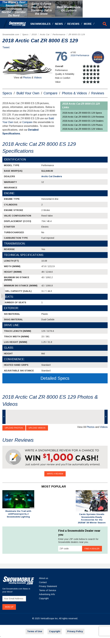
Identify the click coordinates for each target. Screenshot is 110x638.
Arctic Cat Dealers (51, 176)
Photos (27, 77)
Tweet (6, 47)
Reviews (73, 23)
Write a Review (55, 474)
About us (43, 578)
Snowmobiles (40, 23)
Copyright (44, 598)
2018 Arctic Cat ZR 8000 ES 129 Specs (82, 113)
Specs (25, 34)
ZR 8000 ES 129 (76, 34)
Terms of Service (47, 590)
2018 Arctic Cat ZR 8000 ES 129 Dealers (83, 121)
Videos (38, 77)
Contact (43, 582)
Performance (59, 34)
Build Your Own (27, 93)
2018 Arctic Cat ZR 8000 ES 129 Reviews (83, 116)
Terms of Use (34, 631)
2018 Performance (80, 55)
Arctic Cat (44, 34)
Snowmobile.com (10, 34)
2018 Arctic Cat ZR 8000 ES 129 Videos (82, 129)
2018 (34, 34)
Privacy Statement (48, 586)
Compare (50, 93)
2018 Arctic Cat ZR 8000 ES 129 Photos (82, 125)
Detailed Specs (55, 378)
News (59, 23)
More (88, 23)
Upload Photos (14, 428)
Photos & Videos (74, 93)
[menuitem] (10, 34)
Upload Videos (37, 428)
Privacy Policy (75, 631)
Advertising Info (47, 594)
